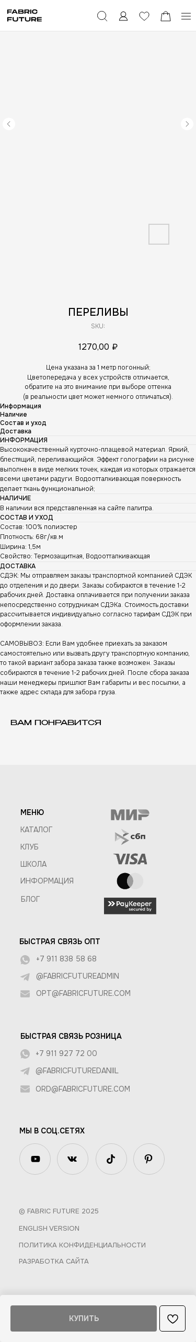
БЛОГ (30, 899)
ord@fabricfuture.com (83, 1089)
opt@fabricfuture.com (83, 993)
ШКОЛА (33, 864)
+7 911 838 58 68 (66, 959)
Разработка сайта (54, 1261)
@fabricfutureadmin (77, 976)
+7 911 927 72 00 (66, 1053)
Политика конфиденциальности (82, 1245)
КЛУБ (29, 847)
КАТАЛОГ (36, 829)
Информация (47, 881)
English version (49, 1228)
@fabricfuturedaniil (77, 1070)
